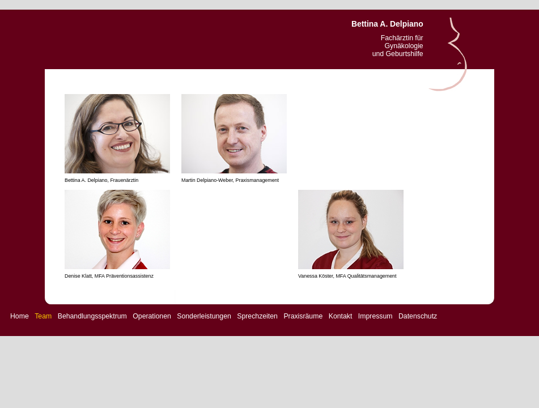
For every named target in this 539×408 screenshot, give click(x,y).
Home (19, 316)
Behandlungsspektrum (92, 316)
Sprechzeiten (257, 316)
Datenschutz (417, 316)
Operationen (152, 316)
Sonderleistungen (204, 316)
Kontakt (341, 316)
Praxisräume (302, 316)
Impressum (375, 316)
